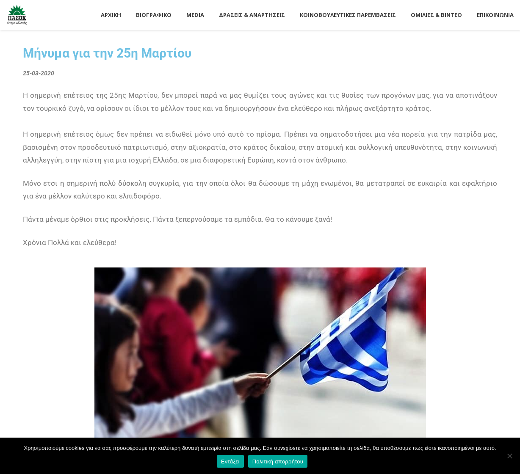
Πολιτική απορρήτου (277, 461)
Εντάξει (230, 461)
